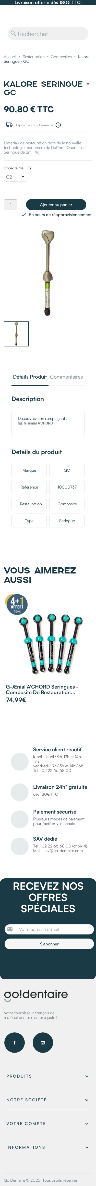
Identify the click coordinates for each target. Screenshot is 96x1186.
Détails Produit (30, 377)
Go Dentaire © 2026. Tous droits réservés (41, 1180)
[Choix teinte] (16, 177)
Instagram (43, 1043)
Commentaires (66, 377)
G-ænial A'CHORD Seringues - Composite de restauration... (42, 689)
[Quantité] (11, 204)
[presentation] (47, 963)
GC (67, 470)
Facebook (14, 1043)
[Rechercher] (48, 33)
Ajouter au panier (56, 204)
